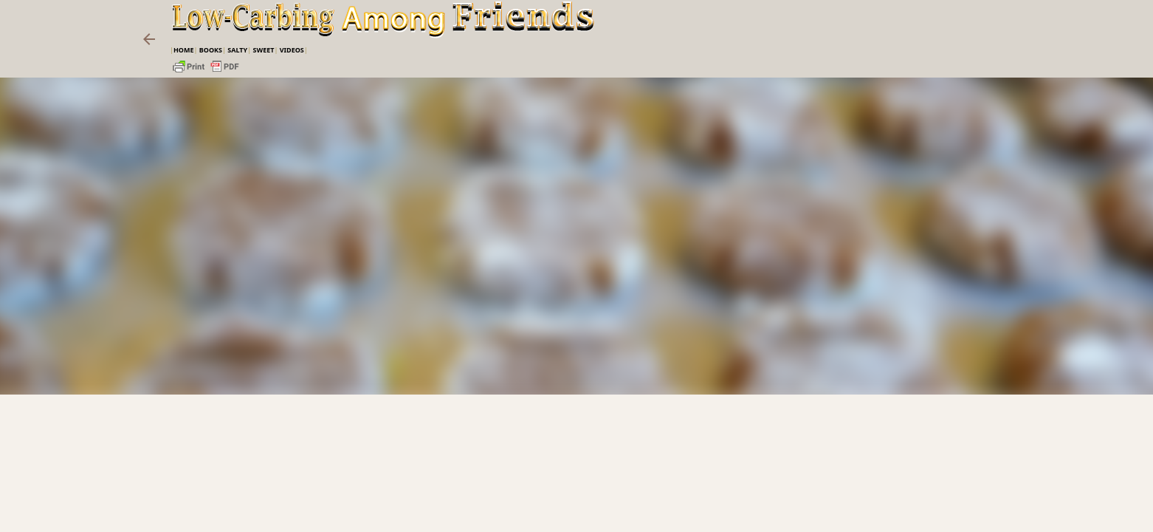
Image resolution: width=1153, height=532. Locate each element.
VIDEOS (292, 50)
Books (210, 50)
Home (183, 50)
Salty (237, 50)
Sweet (263, 50)
